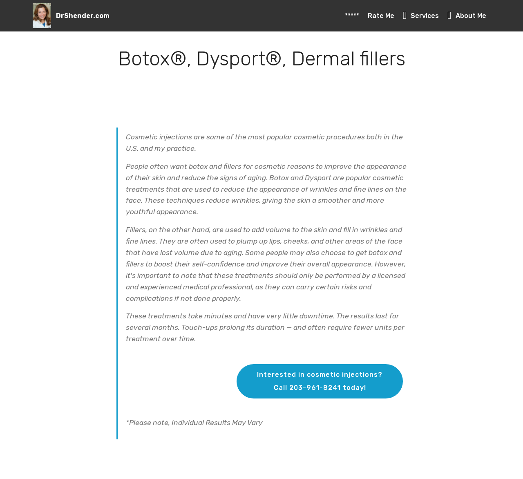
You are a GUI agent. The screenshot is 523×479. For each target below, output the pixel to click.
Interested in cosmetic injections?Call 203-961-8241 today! (319, 381)
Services (421, 16)
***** (352, 16)
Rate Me (381, 16)
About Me (466, 16)
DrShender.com (83, 16)
